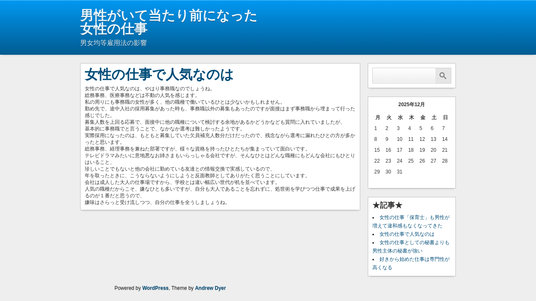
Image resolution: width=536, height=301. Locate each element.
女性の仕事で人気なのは (407, 234)
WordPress (155, 288)
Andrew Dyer (210, 288)
